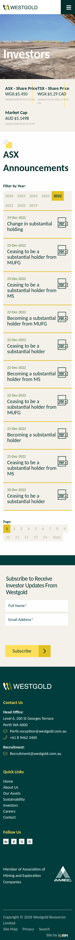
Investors (10, 805)
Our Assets (12, 793)
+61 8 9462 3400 (23, 737)
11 (17, 537)
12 (26, 537)
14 (45, 537)
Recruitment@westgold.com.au (35, 753)
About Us (10, 787)
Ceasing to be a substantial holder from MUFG (31, 257)
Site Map (10, 929)
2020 (21, 205)
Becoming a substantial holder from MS (31, 376)
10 (8, 537)
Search (44, 929)
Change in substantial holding (29, 226)
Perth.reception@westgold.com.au (38, 731)
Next (56, 537)
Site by (57, 935)
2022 (58, 195)
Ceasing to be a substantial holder (26, 349)
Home (8, 781)
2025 (21, 195)
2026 (9, 195)
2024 (33, 195)
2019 (33, 205)
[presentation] (27, 633)
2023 (46, 195)
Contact (9, 817)
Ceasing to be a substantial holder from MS (31, 290)
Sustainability (14, 799)
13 (36, 537)
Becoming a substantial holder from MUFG (31, 321)
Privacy (28, 929)
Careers (9, 811)
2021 (9, 205)
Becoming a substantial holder (31, 437)
